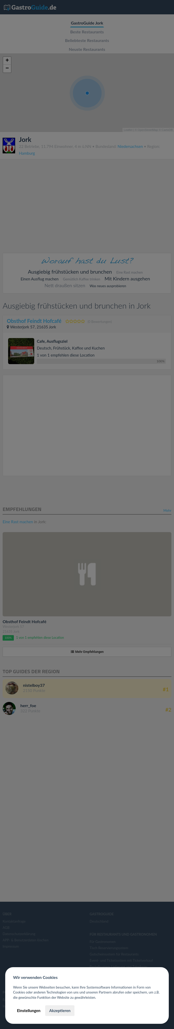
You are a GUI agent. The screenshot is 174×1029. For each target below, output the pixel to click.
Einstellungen (28, 1010)
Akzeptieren (59, 1010)
